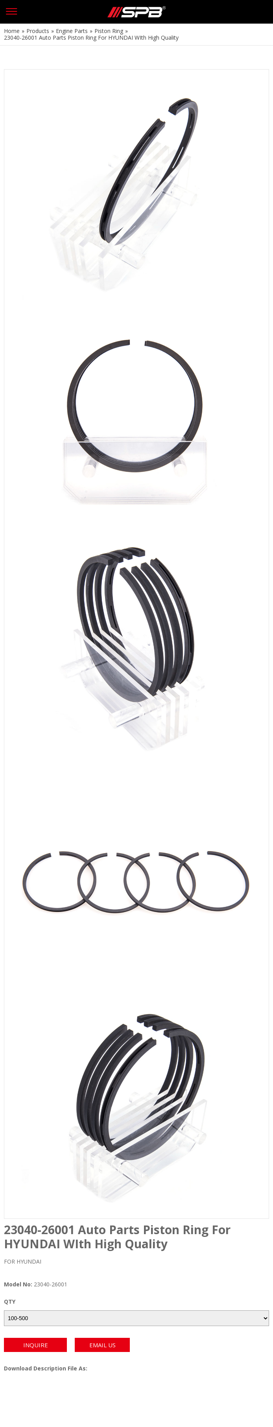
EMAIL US (102, 1345)
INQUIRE (35, 1345)
